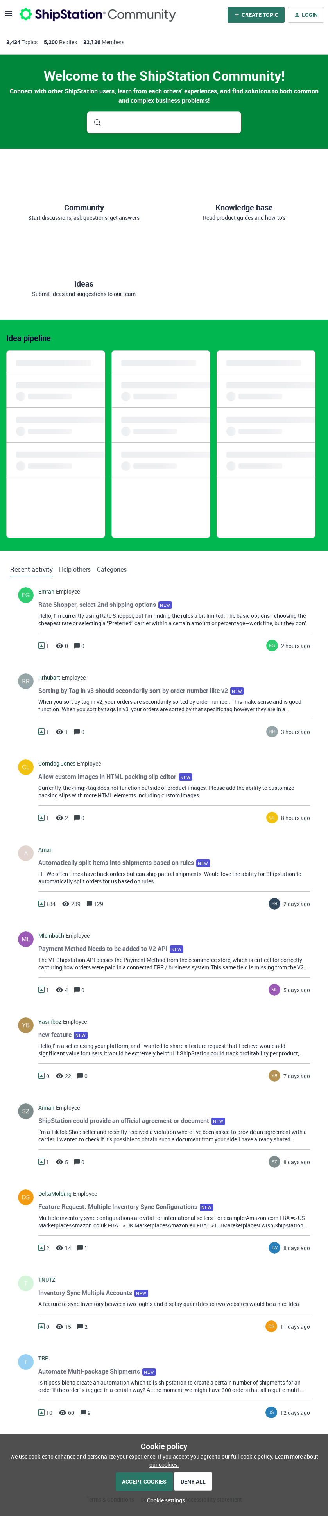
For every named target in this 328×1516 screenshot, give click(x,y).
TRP (43, 1358)
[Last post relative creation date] (295, 646)
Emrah (46, 591)
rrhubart (49, 677)
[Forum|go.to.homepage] (98, 15)
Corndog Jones (56, 763)
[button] (164, 1500)
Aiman (46, 1108)
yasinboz (49, 1021)
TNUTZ (46, 1280)
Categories (112, 569)
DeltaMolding (55, 1194)
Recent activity (31, 569)
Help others (75, 569)
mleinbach (51, 935)
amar (45, 849)
